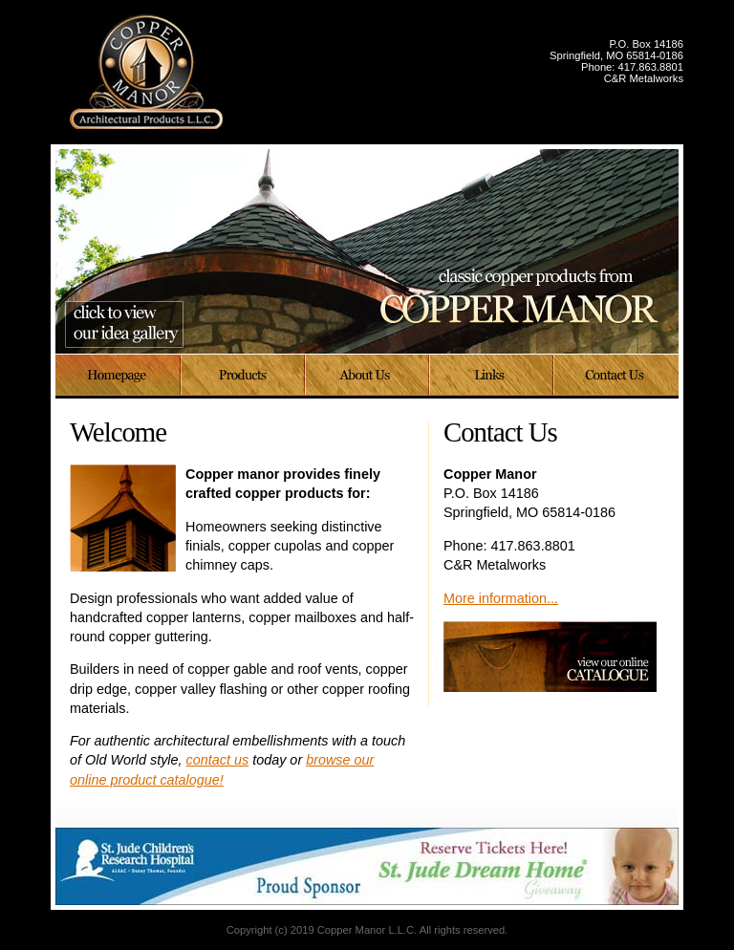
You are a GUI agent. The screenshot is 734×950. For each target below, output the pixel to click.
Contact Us (616, 377)
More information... (500, 598)
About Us (368, 377)
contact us (217, 759)
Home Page (118, 377)
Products (244, 377)
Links (492, 377)
